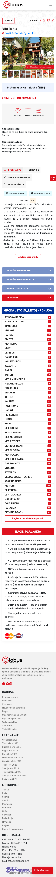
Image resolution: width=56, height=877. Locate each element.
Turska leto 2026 (10, 743)
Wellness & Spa (9, 722)
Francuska (7, 807)
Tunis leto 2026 (9, 765)
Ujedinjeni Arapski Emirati (14, 715)
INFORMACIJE (12, 170)
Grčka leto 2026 (9, 740)
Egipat (5, 711)
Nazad (8, 20)
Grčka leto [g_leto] (22, 33)
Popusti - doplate (17, 288)
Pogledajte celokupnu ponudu (28, 518)
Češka (5, 811)
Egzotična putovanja (12, 718)
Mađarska (7, 804)
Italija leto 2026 (9, 779)
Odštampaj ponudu (28, 257)
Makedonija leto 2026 (12, 757)
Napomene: (13, 297)
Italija (4, 793)
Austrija (6, 800)
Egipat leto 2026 (10, 750)
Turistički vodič (9, 729)
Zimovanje (7, 704)
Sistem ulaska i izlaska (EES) (26, 87)
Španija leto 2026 (10, 768)
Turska (5, 790)
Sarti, (8, 33)
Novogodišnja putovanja (13, 708)
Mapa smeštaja (14, 184)
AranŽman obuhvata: (19, 270)
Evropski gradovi (10, 697)
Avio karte (7, 725)
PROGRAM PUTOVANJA (17, 177)
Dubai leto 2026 (9, 754)
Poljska (5, 825)
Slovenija (6, 815)
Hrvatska (6, 822)
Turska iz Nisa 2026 (11, 772)
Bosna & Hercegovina (12, 829)
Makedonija (7, 818)
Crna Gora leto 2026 (11, 761)
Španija (5, 797)
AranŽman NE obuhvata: (20, 279)
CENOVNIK (32, 170)
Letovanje (6, 700)
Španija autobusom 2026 (14, 775)
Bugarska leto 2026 (11, 747)
